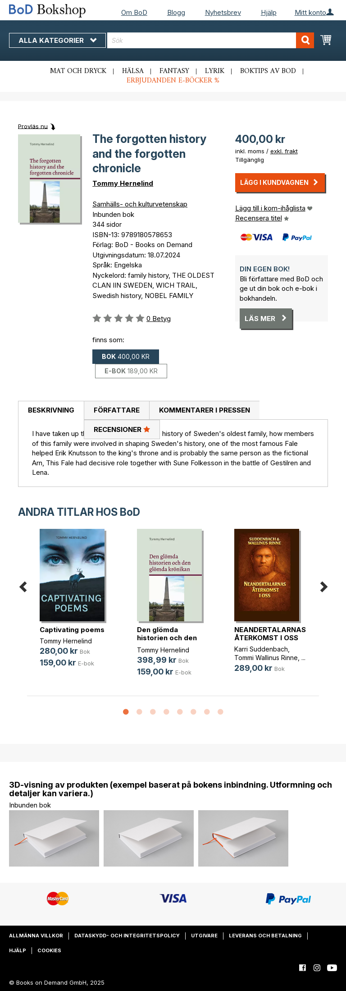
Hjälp (269, 12)
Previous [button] (22, 585)
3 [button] (152, 712)
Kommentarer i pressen (204, 410)
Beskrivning (51, 410)
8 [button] (220, 712)
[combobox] (210, 40)
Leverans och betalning (265, 935)
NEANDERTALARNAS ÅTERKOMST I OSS (270, 633)
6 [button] (193, 712)
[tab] (51, 411)
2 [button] (139, 712)
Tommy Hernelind (122, 183)
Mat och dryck (78, 71)
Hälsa (133, 71)
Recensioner (122, 429)
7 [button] (206, 712)
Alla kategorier (57, 40)
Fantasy (174, 71)
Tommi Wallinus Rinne (266, 657)
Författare (117, 410)
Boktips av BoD (268, 71)
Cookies (49, 950)
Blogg (176, 12)
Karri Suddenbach (261, 649)
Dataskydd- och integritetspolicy (127, 935)
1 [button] (125, 712)
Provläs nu (33, 125)
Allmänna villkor (36, 935)
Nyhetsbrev (223, 12)
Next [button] (323, 585)
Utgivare (204, 935)
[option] (75, 605)
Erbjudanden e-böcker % (173, 80)
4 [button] (166, 712)
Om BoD (134, 12)
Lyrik (214, 71)
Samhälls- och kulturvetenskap (139, 204)
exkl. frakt (284, 151)
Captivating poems (72, 629)
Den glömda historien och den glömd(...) (167, 637)
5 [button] (179, 712)
